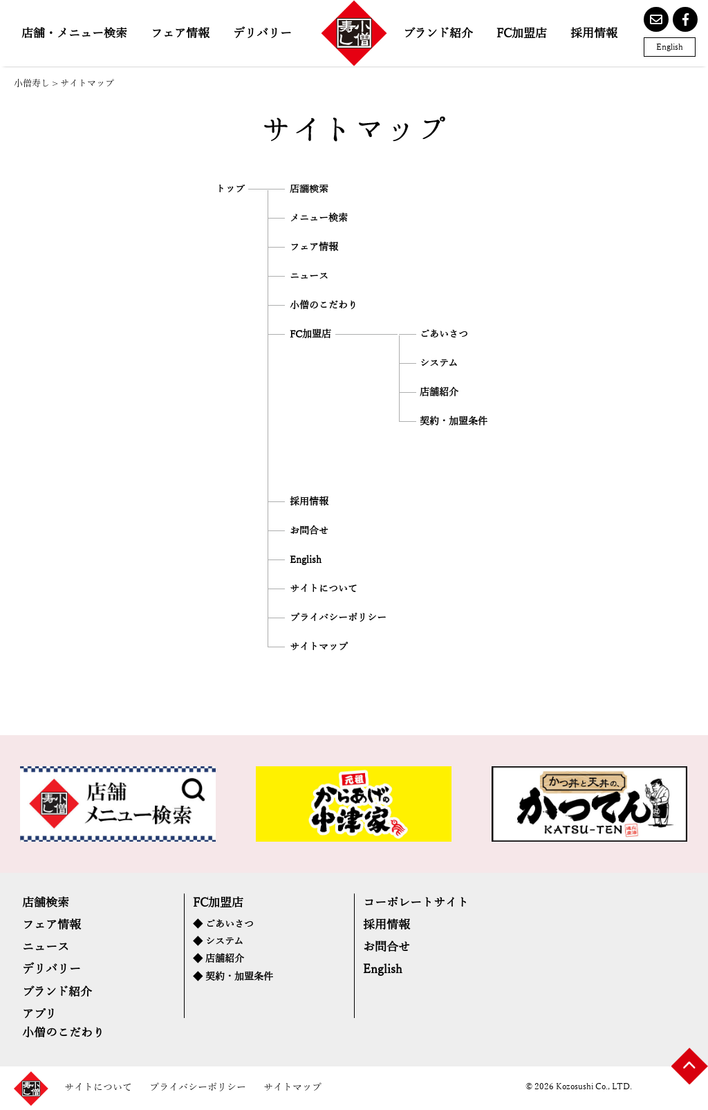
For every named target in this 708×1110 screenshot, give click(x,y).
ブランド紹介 (438, 33)
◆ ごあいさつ (223, 924)
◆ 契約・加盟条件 (233, 977)
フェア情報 (180, 33)
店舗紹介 (439, 393)
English (669, 47)
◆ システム (218, 941)
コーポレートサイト (416, 902)
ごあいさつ (444, 335)
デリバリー (262, 33)
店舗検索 (309, 189)
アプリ (39, 1014)
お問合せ (309, 531)
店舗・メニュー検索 (74, 33)
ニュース (309, 276)
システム (439, 364)
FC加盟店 (521, 33)
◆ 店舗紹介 (218, 959)
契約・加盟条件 (453, 422)
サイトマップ (319, 647)
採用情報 (593, 33)
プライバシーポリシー (338, 618)
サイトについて (323, 589)
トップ (230, 189)
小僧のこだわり (323, 306)
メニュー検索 (319, 218)
